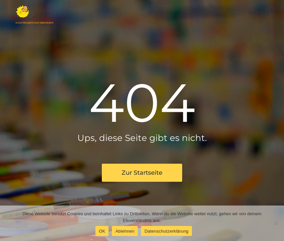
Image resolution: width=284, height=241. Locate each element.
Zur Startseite (142, 172)
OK (102, 231)
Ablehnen (124, 231)
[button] (257, 13)
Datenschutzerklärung (166, 231)
